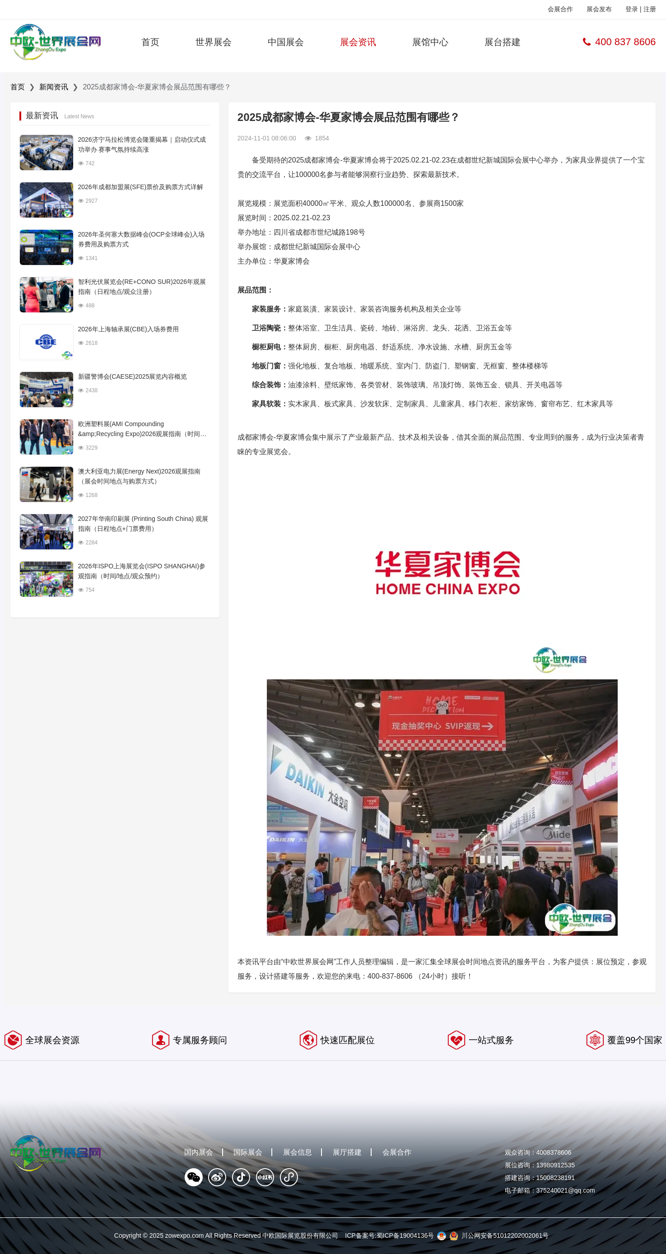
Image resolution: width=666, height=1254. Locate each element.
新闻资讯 (53, 87)
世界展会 (214, 42)
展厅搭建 (347, 1152)
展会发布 (599, 9)
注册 (649, 9)
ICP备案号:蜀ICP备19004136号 (389, 1235)
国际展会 (247, 1152)
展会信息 (297, 1152)
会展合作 (560, 9)
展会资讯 (358, 42)
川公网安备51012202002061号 (505, 1235)
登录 (631, 9)
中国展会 (286, 42)
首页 (150, 42)
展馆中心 (430, 42)
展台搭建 (502, 42)
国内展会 (198, 1152)
